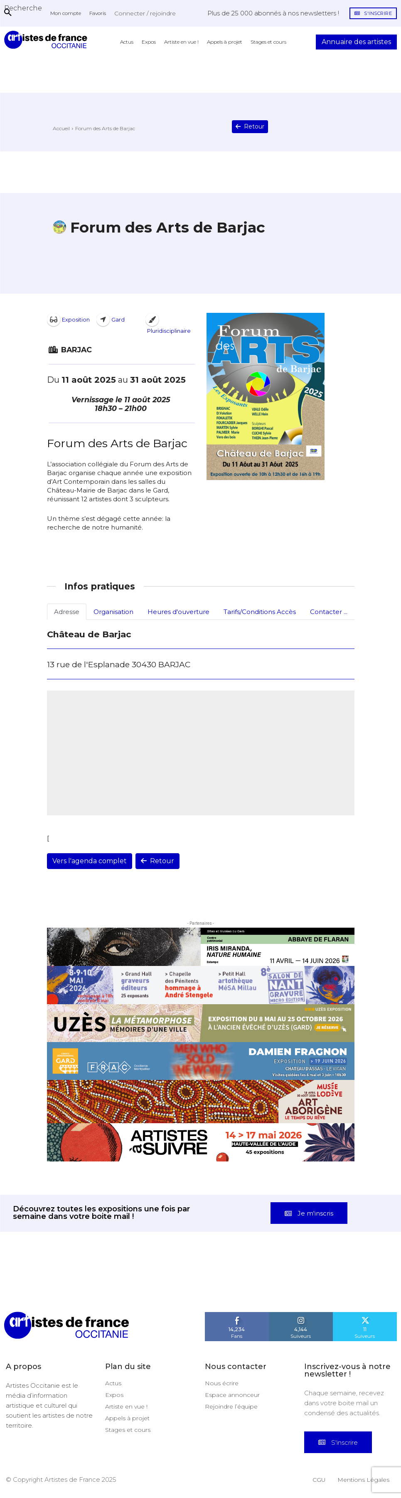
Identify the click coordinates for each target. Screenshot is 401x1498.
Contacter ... (328, 612)
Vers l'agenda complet (89, 861)
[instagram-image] (25, 1286)
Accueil (61, 128)
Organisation (113, 612)
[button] (23, 8)
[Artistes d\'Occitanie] (47, 40)
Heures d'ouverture (178, 612)
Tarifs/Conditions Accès (260, 612)
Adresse (66, 612)
